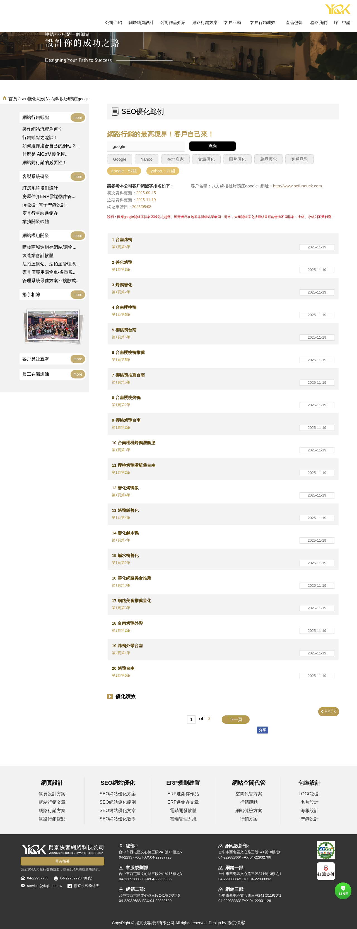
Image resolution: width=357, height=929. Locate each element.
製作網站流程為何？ (42, 129)
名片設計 (310, 802)
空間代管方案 (248, 793)
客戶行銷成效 (263, 22)
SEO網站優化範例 (118, 802)
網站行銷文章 (52, 802)
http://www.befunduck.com (297, 186)
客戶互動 (232, 22)
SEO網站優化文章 (118, 810)
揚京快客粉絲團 (86, 886)
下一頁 (235, 719)
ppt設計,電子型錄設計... (45, 204)
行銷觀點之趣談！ (40, 137)
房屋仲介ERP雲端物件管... (48, 196)
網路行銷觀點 (52, 818)
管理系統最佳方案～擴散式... (50, 280)
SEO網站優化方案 (118, 793)
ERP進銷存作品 (183, 793)
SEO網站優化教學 (118, 818)
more (77, 117)
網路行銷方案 (205, 22)
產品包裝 (293, 22)
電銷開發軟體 (183, 810)
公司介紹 (113, 22)
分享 (262, 730)
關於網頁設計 (141, 22)
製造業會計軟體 (38, 255)
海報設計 (310, 810)
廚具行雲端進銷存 (40, 213)
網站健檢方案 (248, 810)
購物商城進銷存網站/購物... (49, 247)
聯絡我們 (318, 22)
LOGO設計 (309, 793)
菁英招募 (62, 861)
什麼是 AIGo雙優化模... (45, 154)
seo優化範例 (33, 98)
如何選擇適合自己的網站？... (50, 145)
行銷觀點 (249, 802)
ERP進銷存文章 (183, 802)
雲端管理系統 (183, 818)
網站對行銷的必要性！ (44, 162)
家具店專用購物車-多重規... (49, 272)
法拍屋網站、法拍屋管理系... (50, 263)
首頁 (12, 98)
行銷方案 (249, 818)
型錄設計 (310, 818)
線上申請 (342, 22)
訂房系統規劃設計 (40, 188)
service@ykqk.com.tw (44, 886)
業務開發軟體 (35, 221)
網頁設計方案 (52, 793)
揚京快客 (236, 922)
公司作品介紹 (172, 22)
